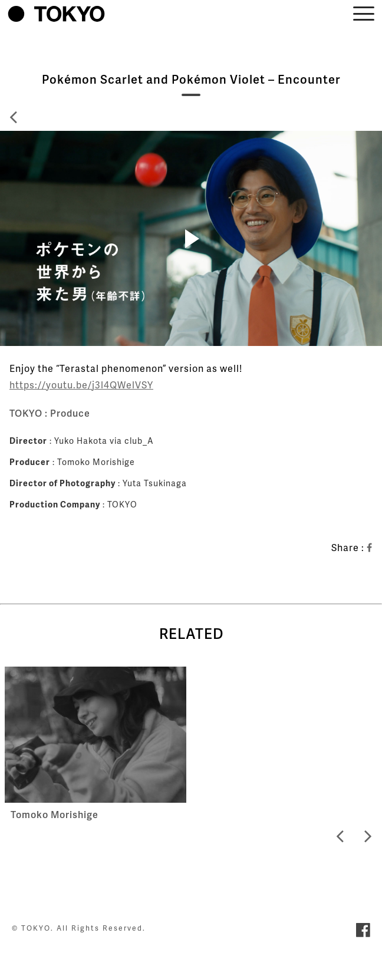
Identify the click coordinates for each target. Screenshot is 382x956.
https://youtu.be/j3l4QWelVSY (81, 384)
